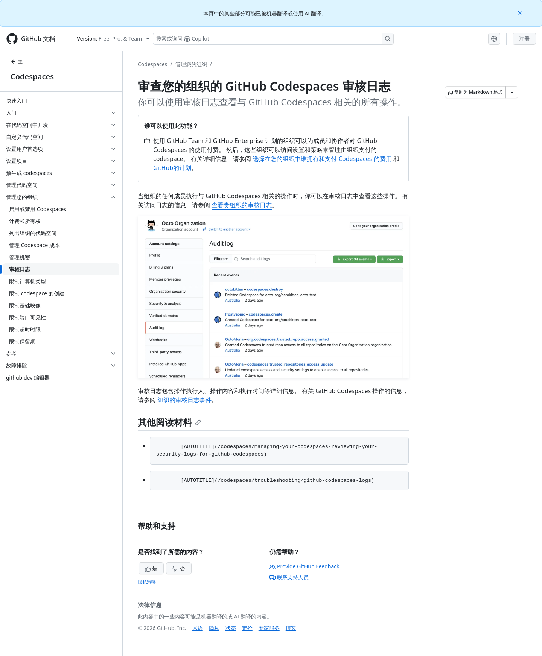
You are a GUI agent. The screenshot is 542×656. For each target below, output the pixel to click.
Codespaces (32, 76)
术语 (197, 628)
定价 (247, 628)
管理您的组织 (191, 64)
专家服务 (269, 628)
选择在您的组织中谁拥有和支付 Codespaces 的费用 (322, 159)
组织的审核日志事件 (184, 400)
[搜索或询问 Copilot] (273, 39)
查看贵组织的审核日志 (242, 205)
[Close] (521, 12)
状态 (230, 628)
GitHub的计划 (172, 168)
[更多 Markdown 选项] (511, 92)
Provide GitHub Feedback (304, 566)
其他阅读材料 (169, 422)
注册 (524, 38)
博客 (291, 628)
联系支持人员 (289, 577)
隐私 (214, 628)
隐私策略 (147, 582)
